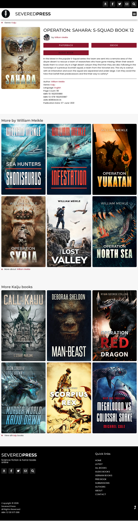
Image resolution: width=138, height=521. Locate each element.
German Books (104, 476)
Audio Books (103, 472)
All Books (101, 468)
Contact (100, 494)
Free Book (101, 479)
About (99, 491)
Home (98, 460)
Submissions (102, 483)
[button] (134, 14)
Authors (100, 487)
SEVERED (33, 13)
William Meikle (61, 37)
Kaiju (14, 22)
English (57, 88)
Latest (99, 464)
